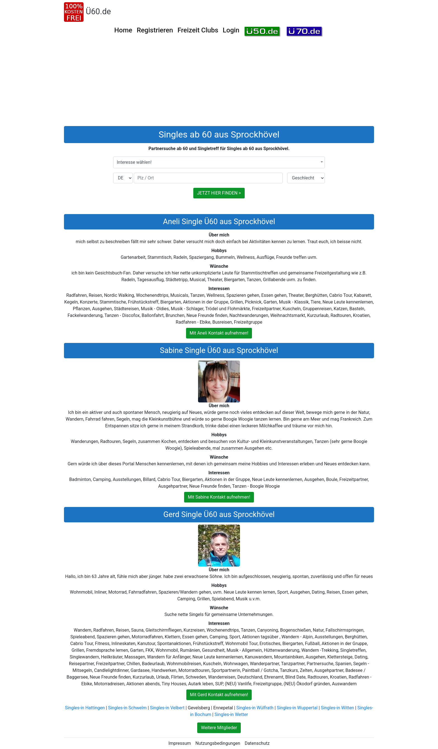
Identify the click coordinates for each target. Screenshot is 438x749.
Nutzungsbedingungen (217, 743)
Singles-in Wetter (231, 714)
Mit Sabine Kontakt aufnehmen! (219, 497)
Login (231, 30)
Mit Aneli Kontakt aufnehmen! (219, 333)
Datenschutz (257, 743)
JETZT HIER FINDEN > (219, 193)
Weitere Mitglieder (219, 727)
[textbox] (219, 162)
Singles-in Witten (337, 707)
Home (123, 30)
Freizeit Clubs (197, 30)
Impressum (179, 743)
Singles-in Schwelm (127, 707)
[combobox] (219, 162)
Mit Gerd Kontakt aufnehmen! (219, 694)
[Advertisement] (219, 84)
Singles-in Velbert (167, 707)
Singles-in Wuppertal (297, 707)
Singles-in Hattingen (85, 707)
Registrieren (155, 30)
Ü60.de (98, 11)
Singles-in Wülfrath (254, 707)
